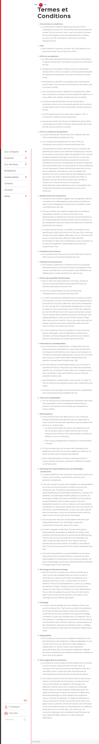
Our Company (11, 152)
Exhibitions (10, 171)
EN (36, 4)
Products (9, 158)
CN (45, 4)
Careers (8, 184)
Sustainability (11, 177)
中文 (25, 700)
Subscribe (13, 713)
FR (41, 5)
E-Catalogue (14, 707)
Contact (8, 190)
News (7, 196)
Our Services (11, 164)
